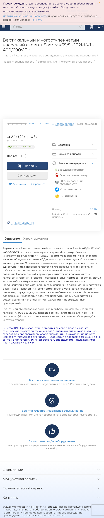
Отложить (17, 184)
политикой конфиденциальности (25, 16)
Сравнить (37, 184)
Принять (36, 19)
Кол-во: (12, 156)
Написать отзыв (39, 123)
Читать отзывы (22, 222)
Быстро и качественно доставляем (52, 380)
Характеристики (35, 238)
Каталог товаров (3, 26)
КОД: (80, 123)
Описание (12, 238)
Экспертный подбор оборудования (52, 441)
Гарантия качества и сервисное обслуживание (52, 410)
